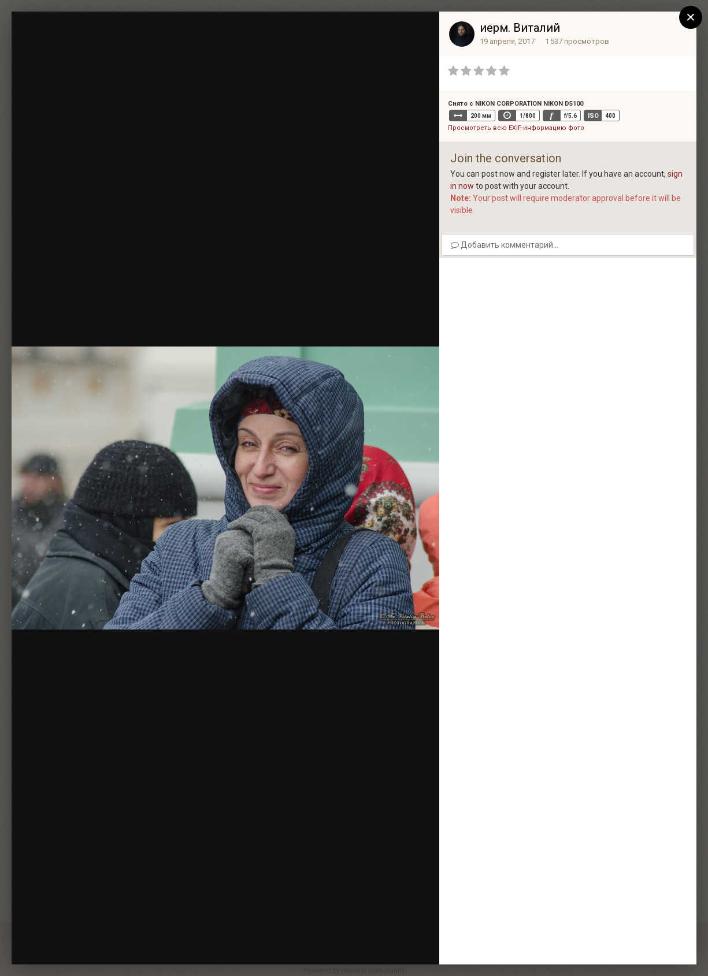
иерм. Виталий (520, 28)
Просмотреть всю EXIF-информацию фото (516, 128)
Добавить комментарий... (504, 244)
